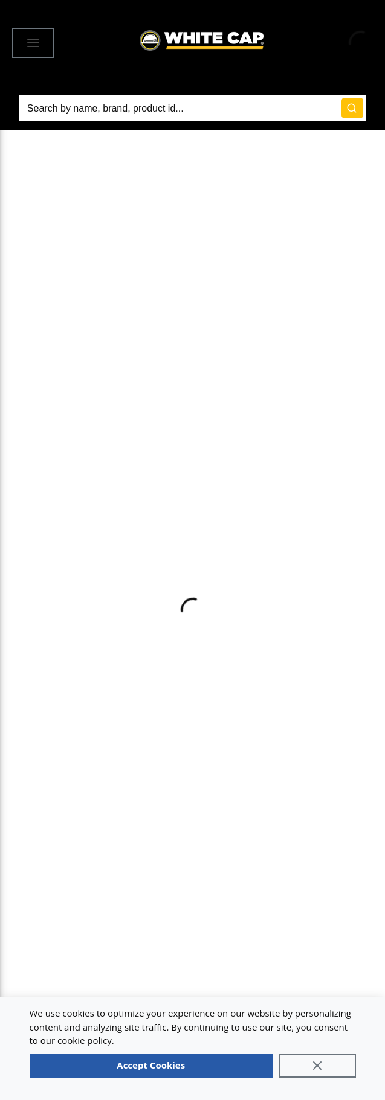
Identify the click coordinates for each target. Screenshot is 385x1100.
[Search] (192, 108)
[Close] (317, 1066)
